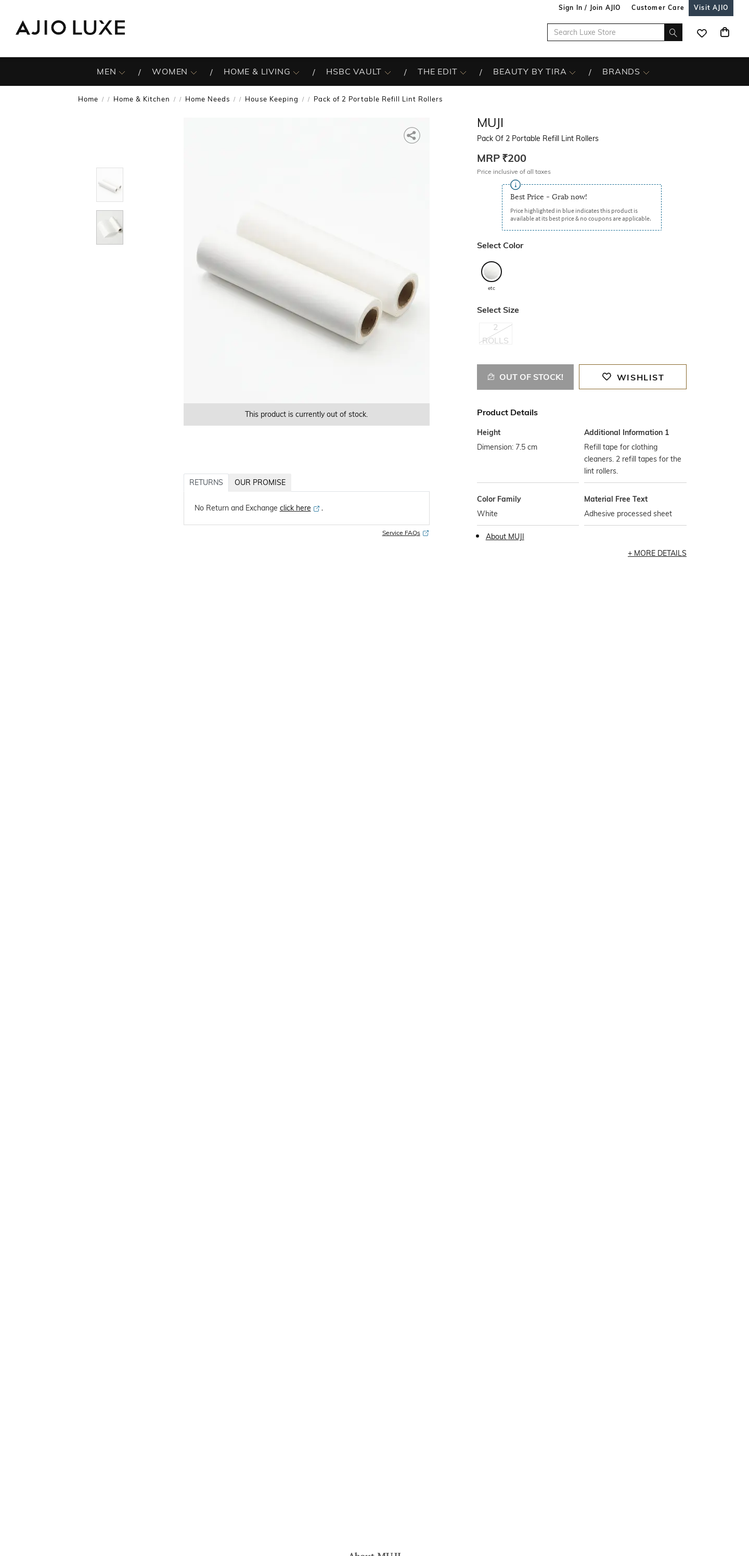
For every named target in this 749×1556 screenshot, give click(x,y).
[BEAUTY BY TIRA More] (572, 71)
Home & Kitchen (141, 99)
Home (88, 99)
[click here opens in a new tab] (300, 508)
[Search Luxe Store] (614, 32)
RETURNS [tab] (206, 482)
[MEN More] (122, 71)
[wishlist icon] (702, 32)
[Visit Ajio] (711, 7)
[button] (412, 134)
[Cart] (724, 32)
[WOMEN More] (194, 71)
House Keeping (272, 99)
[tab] (110, 187)
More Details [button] (660, 553)
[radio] (495, 338)
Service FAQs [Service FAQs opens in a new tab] (406, 533)
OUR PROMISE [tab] (260, 482)
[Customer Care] (658, 7)
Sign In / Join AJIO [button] (590, 7)
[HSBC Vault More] (388, 71)
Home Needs (207, 99)
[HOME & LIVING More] (296, 71)
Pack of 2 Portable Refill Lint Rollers (378, 99)
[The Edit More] (463, 71)
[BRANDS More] (646, 71)
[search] (673, 32)
